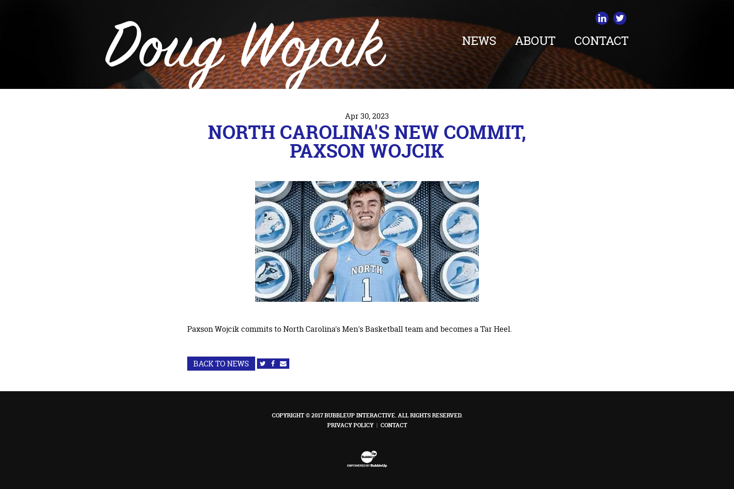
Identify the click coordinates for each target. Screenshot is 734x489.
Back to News (221, 363)
